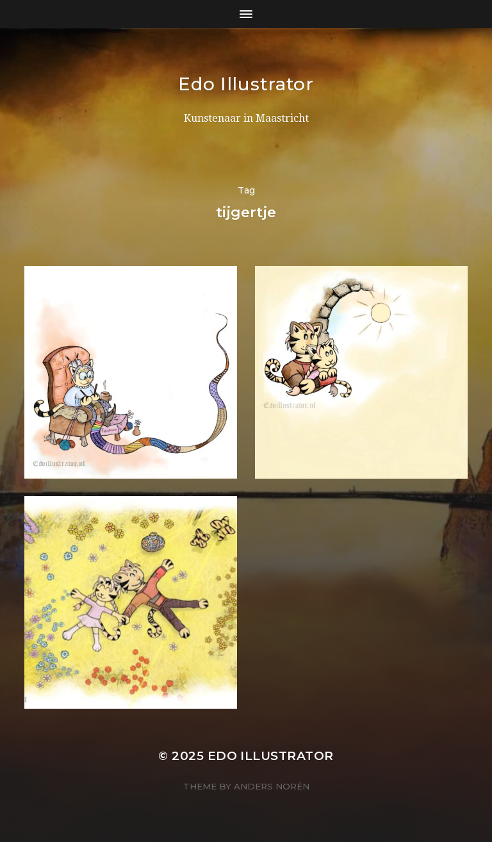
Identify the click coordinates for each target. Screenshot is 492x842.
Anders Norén (271, 786)
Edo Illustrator (246, 84)
